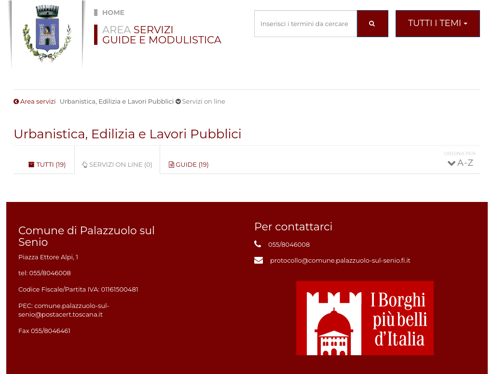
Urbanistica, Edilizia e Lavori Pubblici (128, 134)
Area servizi (37, 101)
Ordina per (460, 153)
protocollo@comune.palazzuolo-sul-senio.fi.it (340, 260)
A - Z (464, 163)
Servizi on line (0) (121, 167)
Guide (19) (189, 164)
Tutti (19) (47, 164)
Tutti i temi (437, 23)
